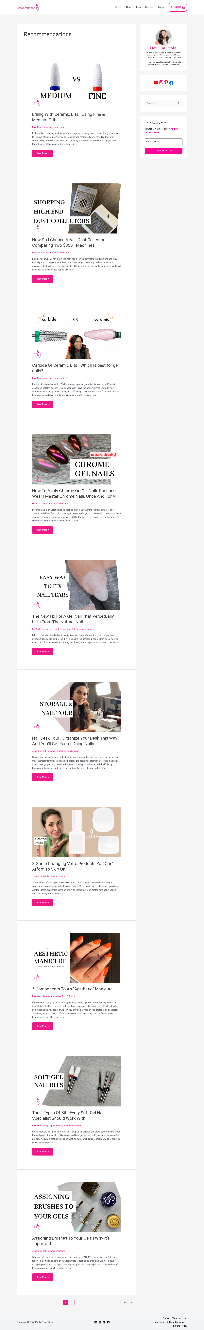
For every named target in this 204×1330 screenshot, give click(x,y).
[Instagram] (100, 1322)
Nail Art (44, 503)
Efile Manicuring (40, 127)
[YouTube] (95, 1322)
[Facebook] (108, 1322)
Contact (166, 1318)
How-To (36, 503)
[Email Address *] (163, 142)
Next (128, 1302)
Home (118, 7)
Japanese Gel (68, 629)
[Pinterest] (104, 1322)
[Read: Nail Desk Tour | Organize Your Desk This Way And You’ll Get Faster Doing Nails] (76, 706)
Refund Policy (180, 1325)
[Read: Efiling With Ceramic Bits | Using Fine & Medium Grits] (76, 82)
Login (161, 7)
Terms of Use (179, 1318)
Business (37, 996)
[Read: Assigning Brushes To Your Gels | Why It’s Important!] (76, 1206)
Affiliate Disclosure (176, 1322)
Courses (149, 7)
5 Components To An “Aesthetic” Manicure (72, 988)
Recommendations (58, 127)
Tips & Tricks (72, 751)
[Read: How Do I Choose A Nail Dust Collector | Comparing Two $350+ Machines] (76, 208)
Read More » (42, 152)
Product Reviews (40, 252)
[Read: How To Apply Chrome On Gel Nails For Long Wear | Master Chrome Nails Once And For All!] (76, 459)
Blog (138, 7)
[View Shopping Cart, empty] (178, 7)
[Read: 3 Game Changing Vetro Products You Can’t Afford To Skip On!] (76, 832)
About (129, 7)
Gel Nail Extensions (41, 629)
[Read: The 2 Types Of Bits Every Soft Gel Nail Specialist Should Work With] (76, 1081)
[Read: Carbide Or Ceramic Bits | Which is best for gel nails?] (76, 333)
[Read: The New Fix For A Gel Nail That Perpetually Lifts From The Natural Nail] (76, 584)
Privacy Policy (158, 1322)
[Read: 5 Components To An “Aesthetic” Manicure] (76, 957)
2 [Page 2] (72, 1302)
